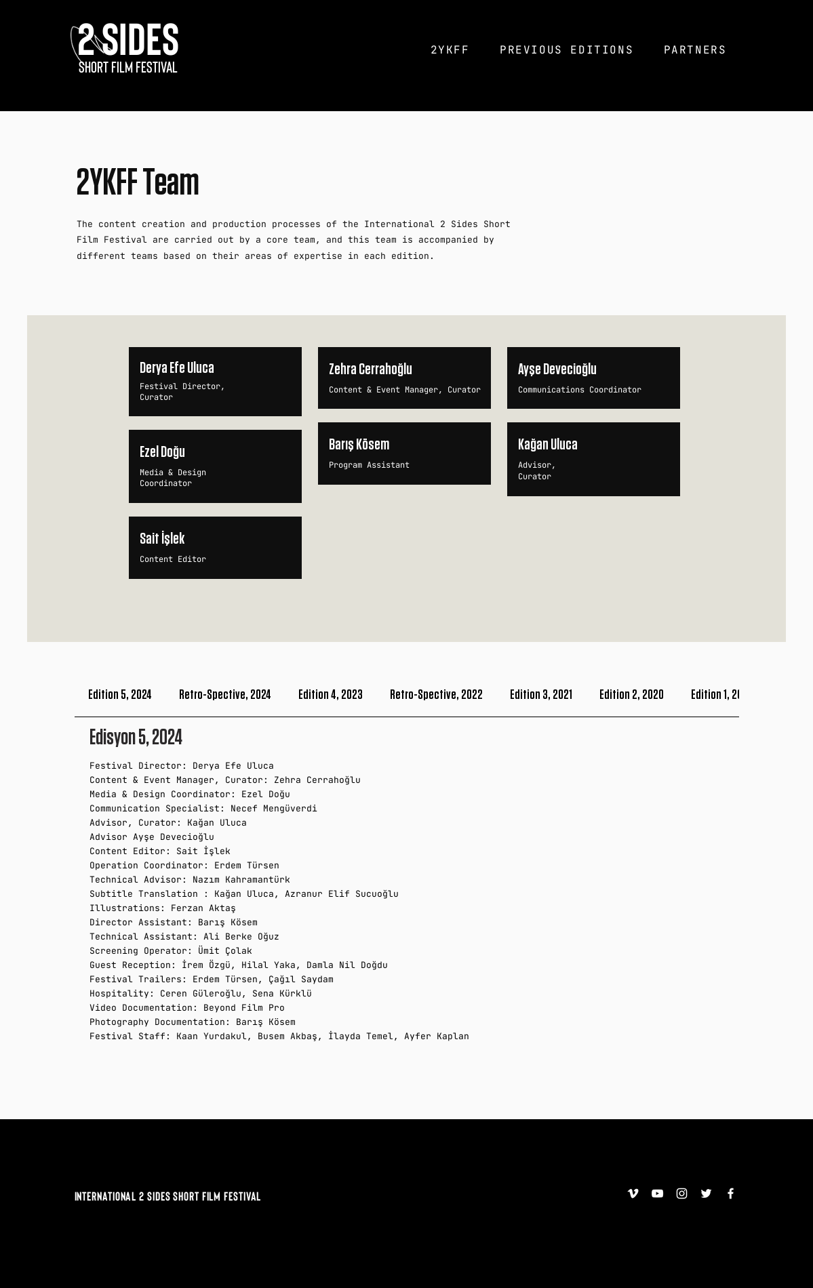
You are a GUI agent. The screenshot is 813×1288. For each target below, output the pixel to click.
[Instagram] (682, 1193)
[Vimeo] (633, 1193)
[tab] (120, 695)
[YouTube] (657, 1193)
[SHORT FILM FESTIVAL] (128, 66)
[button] (450, 50)
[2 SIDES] (128, 38)
